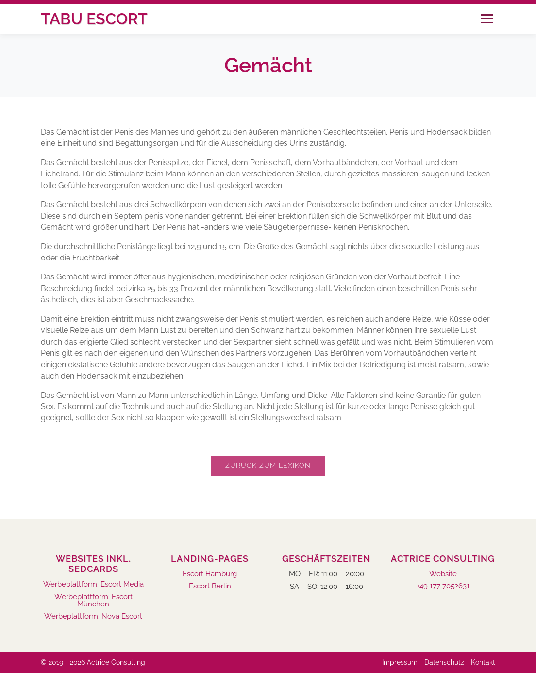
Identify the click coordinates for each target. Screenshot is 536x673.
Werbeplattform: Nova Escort (93, 616)
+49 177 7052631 (443, 586)
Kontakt (483, 662)
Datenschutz (444, 662)
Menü (486, 18)
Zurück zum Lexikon (268, 465)
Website (443, 574)
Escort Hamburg (210, 574)
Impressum (400, 662)
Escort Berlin (210, 586)
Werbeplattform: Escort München (93, 600)
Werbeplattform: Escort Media (93, 584)
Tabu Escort (94, 19)
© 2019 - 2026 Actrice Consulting (93, 662)
